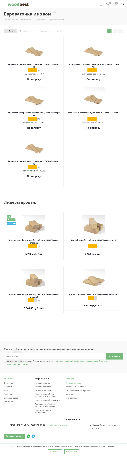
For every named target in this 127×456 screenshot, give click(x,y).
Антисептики (71, 397)
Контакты (8, 401)
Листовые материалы (76, 386)
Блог (6, 390)
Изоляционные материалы (78, 390)
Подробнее (71, 452)
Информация (42, 378)
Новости (8, 386)
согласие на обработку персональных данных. (77, 361)
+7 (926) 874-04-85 (36, 424)
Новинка (11, 220)
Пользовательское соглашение (43, 411)
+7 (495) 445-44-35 (17, 424)
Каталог (70, 378)
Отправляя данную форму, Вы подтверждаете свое (57, 362)
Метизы (69, 394)
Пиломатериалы (73, 383)
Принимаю (55, 452)
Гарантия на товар (43, 390)
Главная (8, 378)
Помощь (8, 394)
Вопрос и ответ (11, 397)
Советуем (11, 223)
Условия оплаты (42, 383)
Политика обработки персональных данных (45, 395)
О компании (9, 383)
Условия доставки (43, 386)
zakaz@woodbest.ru (58, 425)
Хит (9, 216)
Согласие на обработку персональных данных (45, 405)
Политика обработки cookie (47, 400)
